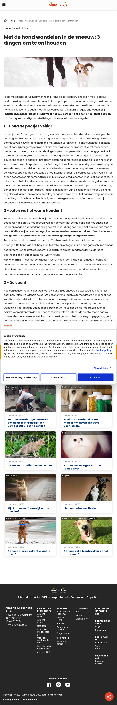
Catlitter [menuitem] (41, 626)
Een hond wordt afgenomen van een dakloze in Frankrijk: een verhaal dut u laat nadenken (28, 423)
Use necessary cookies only (21, 377)
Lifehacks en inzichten (17, 28)
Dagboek (66, 476)
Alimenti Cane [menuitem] (41, 621)
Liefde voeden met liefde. (80, 508)
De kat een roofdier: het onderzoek (30, 465)
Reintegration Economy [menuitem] (64, 613)
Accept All (95, 377)
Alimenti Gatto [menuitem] (41, 615)
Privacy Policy (11, 699)
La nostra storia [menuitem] (61, 619)
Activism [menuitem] (61, 623)
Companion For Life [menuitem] (63, 628)
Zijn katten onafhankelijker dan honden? (28, 510)
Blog (13, 21)
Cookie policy (103, 350)
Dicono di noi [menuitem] (82, 618)
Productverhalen (89, 518)
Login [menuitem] (98, 626)
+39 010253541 (13, 621)
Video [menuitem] (79, 615)
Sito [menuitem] (97, 614)
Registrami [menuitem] (100, 630)
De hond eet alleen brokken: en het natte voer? (86, 552)
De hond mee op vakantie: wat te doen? (29, 552)
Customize (58, 377)
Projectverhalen (13, 387)
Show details (101, 368)
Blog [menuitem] (78, 611)
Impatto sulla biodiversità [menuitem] (44, 647)
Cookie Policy (29, 699)
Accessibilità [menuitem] (43, 652)
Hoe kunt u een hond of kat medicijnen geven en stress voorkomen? (81, 423)
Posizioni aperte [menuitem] (99, 662)
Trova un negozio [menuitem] (99, 647)
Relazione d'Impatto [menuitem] (62, 642)
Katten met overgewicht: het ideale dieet (82, 467)
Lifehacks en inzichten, (72, 518)
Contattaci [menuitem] (101, 642)
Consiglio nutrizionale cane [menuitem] (43, 640)
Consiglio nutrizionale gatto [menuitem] (43, 632)
